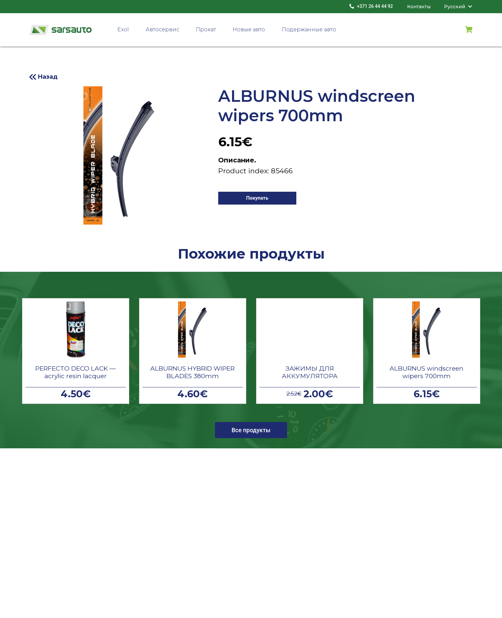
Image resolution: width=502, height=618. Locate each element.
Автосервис (162, 29)
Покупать (257, 198)
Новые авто (249, 29)
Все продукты (250, 430)
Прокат (206, 29)
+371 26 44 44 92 (371, 6)
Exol (123, 29)
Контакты (418, 6)
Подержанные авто (309, 29)
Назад (48, 76)
